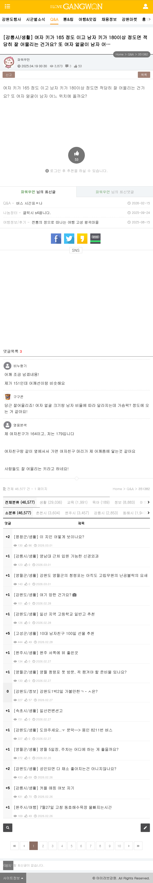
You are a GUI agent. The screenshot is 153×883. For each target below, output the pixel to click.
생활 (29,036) (51, 502)
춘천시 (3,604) (48, 512)
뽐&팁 (68, 19)
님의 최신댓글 (115, 191)
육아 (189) (101, 502)
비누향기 (20, 365)
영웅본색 (20, 425)
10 (119, 846)
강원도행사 (11, 19)
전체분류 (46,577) (20, 502)
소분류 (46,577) (18, 512)
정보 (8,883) (124, 502)
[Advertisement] (76, 271)
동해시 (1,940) (135, 512)
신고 (9, 74)
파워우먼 (23, 59)
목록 (144, 74)
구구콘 (18, 396)
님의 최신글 (38, 191)
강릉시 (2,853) (106, 512)
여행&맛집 (87, 19)
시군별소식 (35, 19)
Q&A (54, 19)
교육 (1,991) (77, 502)
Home (119, 54)
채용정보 (109, 19)
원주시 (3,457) (77, 512)
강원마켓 (129, 19)
